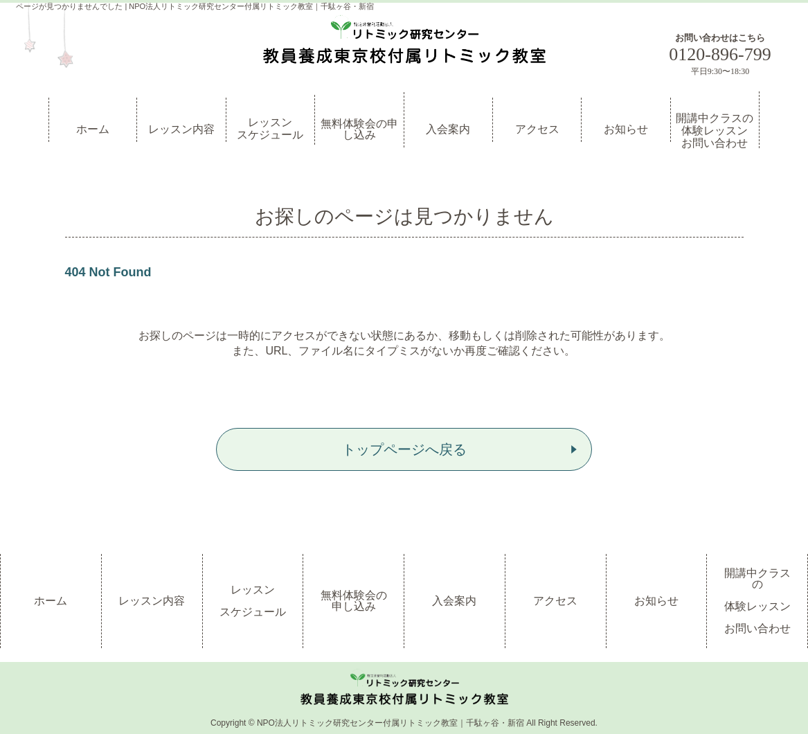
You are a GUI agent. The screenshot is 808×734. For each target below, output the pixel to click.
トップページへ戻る (404, 449)
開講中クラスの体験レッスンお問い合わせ (714, 130)
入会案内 (448, 129)
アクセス (537, 129)
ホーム (92, 129)
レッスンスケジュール (270, 128)
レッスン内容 (181, 129)
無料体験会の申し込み (359, 129)
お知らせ (626, 129)
